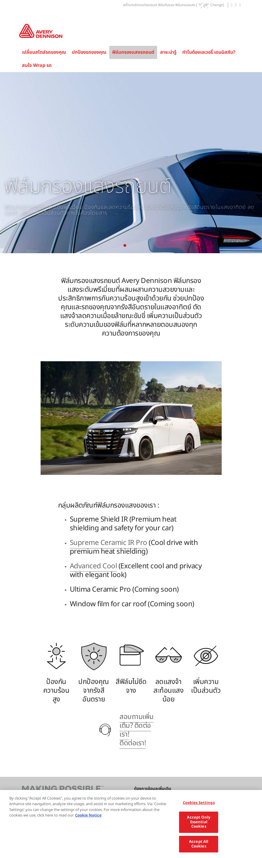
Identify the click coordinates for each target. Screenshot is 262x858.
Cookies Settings (199, 807)
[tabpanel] (131, 162)
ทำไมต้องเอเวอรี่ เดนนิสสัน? (208, 52)
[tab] (124, 245)
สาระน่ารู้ (168, 52)
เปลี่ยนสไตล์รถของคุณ (44, 52)
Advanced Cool (93, 566)
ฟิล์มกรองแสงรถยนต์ (133, 52)
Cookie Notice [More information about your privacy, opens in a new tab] (88, 820)
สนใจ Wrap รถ (37, 65)
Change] (217, 5)
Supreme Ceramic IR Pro (108, 543)
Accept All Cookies (198, 848)
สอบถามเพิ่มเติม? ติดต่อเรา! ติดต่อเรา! (136, 730)
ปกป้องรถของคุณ (89, 52)
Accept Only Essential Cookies (198, 826)
